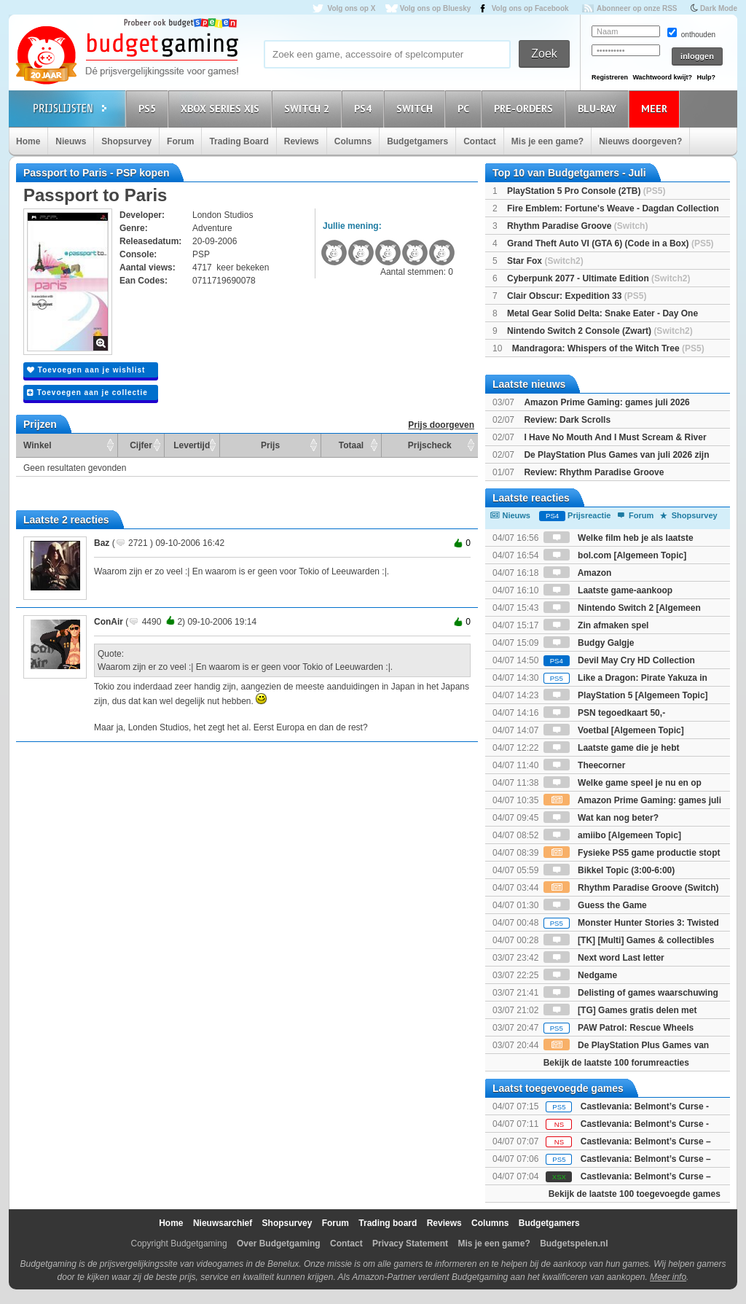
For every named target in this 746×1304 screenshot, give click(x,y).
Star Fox (545, 261)
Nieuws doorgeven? (640, 141)
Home (28, 141)
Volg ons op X (351, 8)
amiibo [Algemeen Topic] (612, 835)
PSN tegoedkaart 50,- (604, 713)
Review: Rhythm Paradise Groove (594, 472)
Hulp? (705, 77)
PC (466, 108)
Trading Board (238, 141)
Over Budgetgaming (279, 1243)
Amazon (577, 573)
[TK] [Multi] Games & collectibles (629, 940)
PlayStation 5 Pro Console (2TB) (586, 191)
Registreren (610, 77)
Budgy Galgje (589, 643)
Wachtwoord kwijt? (662, 77)
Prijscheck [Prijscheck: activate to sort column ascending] (430, 445)
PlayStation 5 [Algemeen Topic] (625, 695)
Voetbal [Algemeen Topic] (613, 730)
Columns (353, 141)
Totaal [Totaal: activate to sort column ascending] (351, 445)
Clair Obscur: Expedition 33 (576, 296)
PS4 (365, 108)
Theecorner (584, 765)
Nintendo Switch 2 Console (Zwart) (600, 331)
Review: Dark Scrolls (567, 420)
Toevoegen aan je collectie (87, 393)
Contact (479, 141)
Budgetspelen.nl (574, 1243)
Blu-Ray (599, 108)
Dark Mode (718, 8)
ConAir (108, 622)
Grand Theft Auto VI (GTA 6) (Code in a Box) (610, 243)
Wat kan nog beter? (601, 818)
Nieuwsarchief (222, 1223)
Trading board (387, 1223)
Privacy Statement (410, 1243)
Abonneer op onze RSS (637, 8)
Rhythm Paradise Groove (577, 226)
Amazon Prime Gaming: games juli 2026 (606, 402)
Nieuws (70, 141)
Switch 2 (309, 108)
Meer (656, 108)
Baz (101, 543)
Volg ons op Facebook (530, 8)
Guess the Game (595, 905)
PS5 (149, 108)
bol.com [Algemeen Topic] (614, 555)
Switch (416, 108)
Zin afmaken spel (596, 625)
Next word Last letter (603, 958)
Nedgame (580, 975)
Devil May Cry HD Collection (619, 660)
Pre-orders (525, 108)
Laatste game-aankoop (607, 590)
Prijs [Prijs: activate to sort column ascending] (270, 445)
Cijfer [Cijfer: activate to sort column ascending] (141, 445)
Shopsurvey (126, 141)
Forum (180, 141)
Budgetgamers (417, 141)
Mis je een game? (547, 141)
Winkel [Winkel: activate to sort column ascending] (37, 445)
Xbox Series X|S (222, 108)
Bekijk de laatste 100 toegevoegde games (635, 1194)
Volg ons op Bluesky (435, 8)
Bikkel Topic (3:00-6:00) (609, 870)
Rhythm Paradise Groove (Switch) (631, 888)
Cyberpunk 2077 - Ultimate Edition (598, 278)
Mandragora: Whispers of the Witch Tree (608, 348)
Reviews (301, 141)
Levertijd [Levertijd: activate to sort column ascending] (191, 445)
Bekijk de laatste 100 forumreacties (616, 1063)
